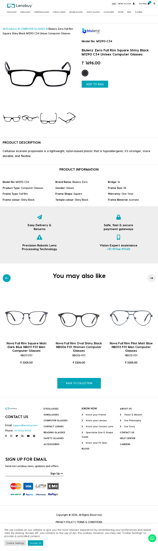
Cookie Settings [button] (15, 543)
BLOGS (85, 448)
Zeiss (129, 12)
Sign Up (56, 473)
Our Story (127, 426)
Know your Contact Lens (97, 426)
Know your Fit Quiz (94, 442)
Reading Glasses (76, 12)
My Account (128, 3)
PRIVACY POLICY (65, 522)
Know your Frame (94, 414)
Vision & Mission (131, 414)
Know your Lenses (94, 420)
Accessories (109, 12)
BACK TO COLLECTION (79, 383)
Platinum (138, 12)
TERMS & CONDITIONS (89, 522)
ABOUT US (126, 408)
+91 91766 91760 (118, 249)
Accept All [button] (35, 543)
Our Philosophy (130, 420)
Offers (121, 12)
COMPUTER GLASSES (41, 12)
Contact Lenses (59, 12)
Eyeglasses (12, 12)
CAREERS (125, 444)
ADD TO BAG (95, 84)
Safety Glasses (93, 12)
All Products (10, 28)
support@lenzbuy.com (25, 425)
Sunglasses (25, 12)
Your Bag (144, 3)
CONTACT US (127, 432)
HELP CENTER (127, 438)
